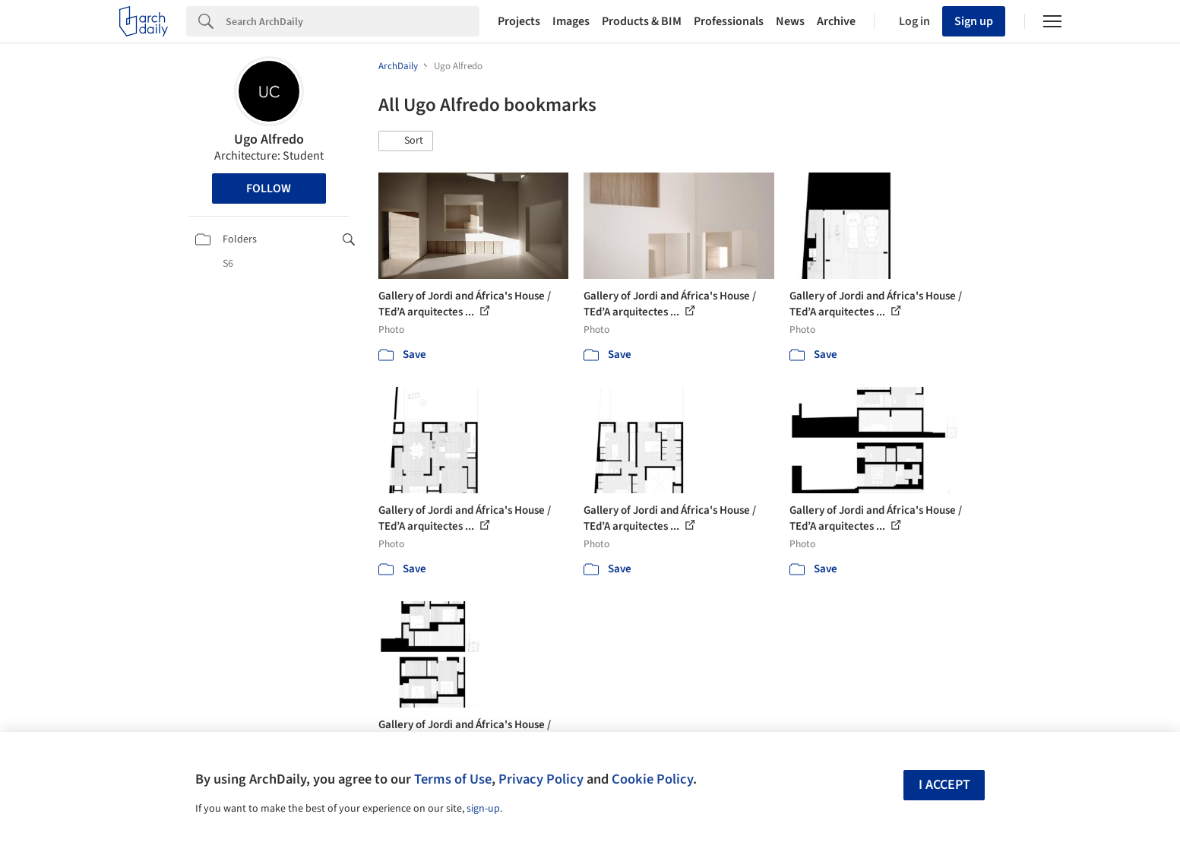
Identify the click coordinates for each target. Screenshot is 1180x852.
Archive (836, 21)
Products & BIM (642, 21)
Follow (268, 188)
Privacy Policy (541, 779)
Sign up (973, 21)
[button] (405, 141)
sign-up (483, 808)
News (790, 21)
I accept (944, 784)
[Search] (352, 21)
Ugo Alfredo (269, 139)
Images (571, 21)
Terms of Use (453, 779)
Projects (519, 21)
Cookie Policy (652, 779)
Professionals (729, 21)
